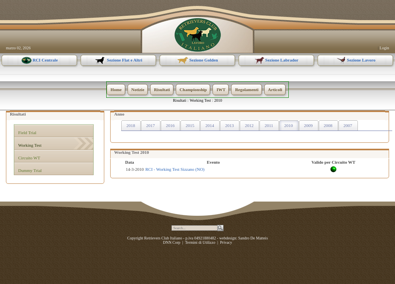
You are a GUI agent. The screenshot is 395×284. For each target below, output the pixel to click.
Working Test (200, 100)
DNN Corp (171, 242)
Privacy (226, 242)
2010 (218, 100)
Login (384, 48)
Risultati (179, 100)
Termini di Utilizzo (200, 242)
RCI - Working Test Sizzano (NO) (175, 169)
